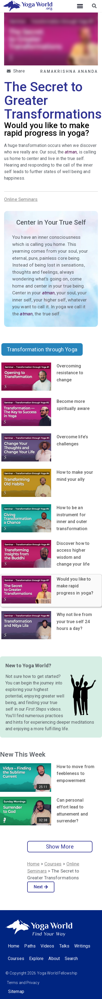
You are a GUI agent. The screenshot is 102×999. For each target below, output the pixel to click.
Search (71, 958)
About (54, 958)
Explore (36, 958)
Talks (64, 946)
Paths (30, 946)
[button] (80, 6)
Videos (47, 946)
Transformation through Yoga (42, 349)
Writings (82, 946)
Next (41, 886)
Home (33, 864)
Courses (53, 864)
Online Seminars (21, 199)
